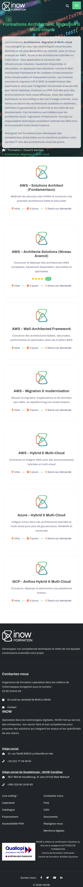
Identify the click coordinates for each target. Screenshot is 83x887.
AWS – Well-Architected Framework (41, 329)
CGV (46, 809)
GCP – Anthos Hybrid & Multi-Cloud (41, 581)
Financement (10, 816)
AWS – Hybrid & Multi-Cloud (41, 453)
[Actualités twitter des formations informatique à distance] (47, 877)
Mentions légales (54, 830)
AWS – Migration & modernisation (41, 391)
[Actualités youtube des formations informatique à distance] (54, 877)
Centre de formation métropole (58, 853)
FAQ (46, 802)
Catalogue (8, 809)
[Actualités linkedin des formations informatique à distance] (61, 877)
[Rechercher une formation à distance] (67, 6)
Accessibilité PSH (13, 823)
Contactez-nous (53, 795)
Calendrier (8, 802)
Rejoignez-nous (53, 823)
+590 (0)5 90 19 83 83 (20, 784)
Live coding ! (9, 795)
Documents (51, 816)
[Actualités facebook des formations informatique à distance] (41, 877)
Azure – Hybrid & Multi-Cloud (42, 515)
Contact (12, 707)
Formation (14, 150)
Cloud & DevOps (33, 150)
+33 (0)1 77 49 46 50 (19, 761)
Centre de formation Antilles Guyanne (58, 857)
